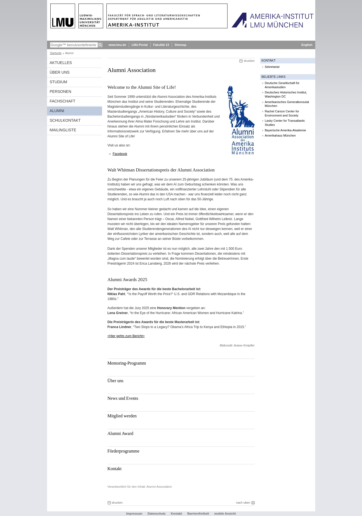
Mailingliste (63, 130)
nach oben (243, 502)
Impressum (134, 513)
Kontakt (115, 468)
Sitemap (180, 44)
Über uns (116, 380)
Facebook (120, 154)
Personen (61, 91)
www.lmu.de (117, 44)
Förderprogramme (123, 451)
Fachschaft (62, 101)
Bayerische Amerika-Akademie (285, 130)
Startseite (56, 53)
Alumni (57, 111)
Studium (58, 82)
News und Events (123, 398)
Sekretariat (272, 66)
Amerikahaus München (280, 135)
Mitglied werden (122, 416)
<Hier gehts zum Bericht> (126, 336)
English (306, 44)
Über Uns (60, 72)
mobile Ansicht (225, 513)
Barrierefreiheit (198, 513)
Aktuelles (61, 62)
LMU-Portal (139, 44)
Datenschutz (156, 513)
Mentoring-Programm (127, 363)
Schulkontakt (65, 120)
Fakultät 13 (161, 44)
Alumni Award (120, 433)
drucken (249, 60)
